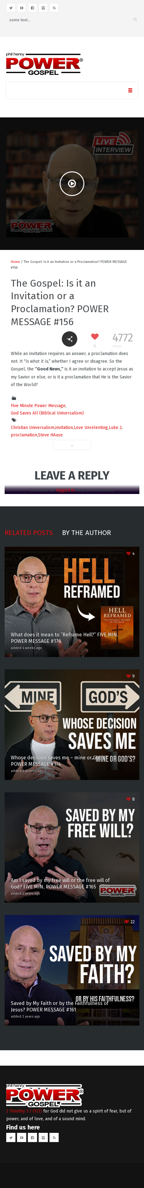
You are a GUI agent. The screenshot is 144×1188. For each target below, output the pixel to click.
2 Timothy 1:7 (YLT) (24, 1111)
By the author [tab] (86, 533)
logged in (65, 490)
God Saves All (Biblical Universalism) (47, 413)
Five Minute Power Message (38, 405)
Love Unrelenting (91, 427)
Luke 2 (115, 427)
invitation (64, 427)
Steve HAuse (50, 435)
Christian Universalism (32, 427)
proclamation (24, 435)
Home (15, 262)
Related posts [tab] (29, 533)
